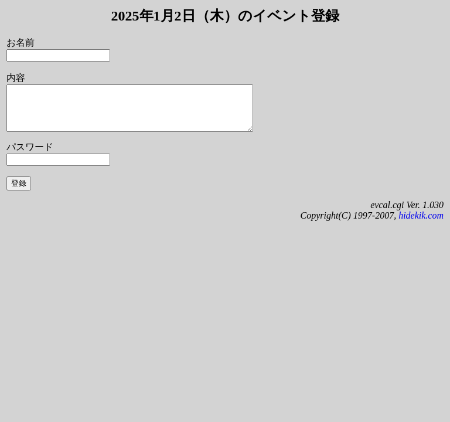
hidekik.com (421, 224)
